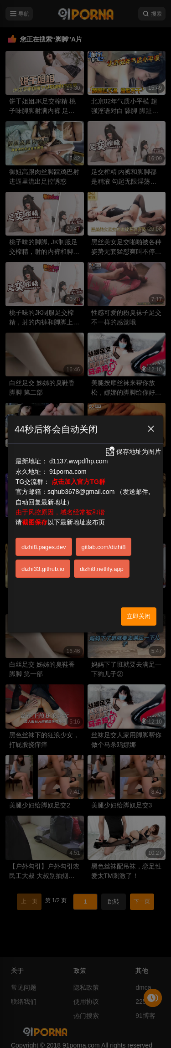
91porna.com (68, 471)
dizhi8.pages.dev (43, 547)
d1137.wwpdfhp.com (78, 461)
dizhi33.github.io (42, 568)
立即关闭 (138, 616)
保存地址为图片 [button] (132, 451)
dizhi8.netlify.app (102, 568)
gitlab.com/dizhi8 (104, 547)
